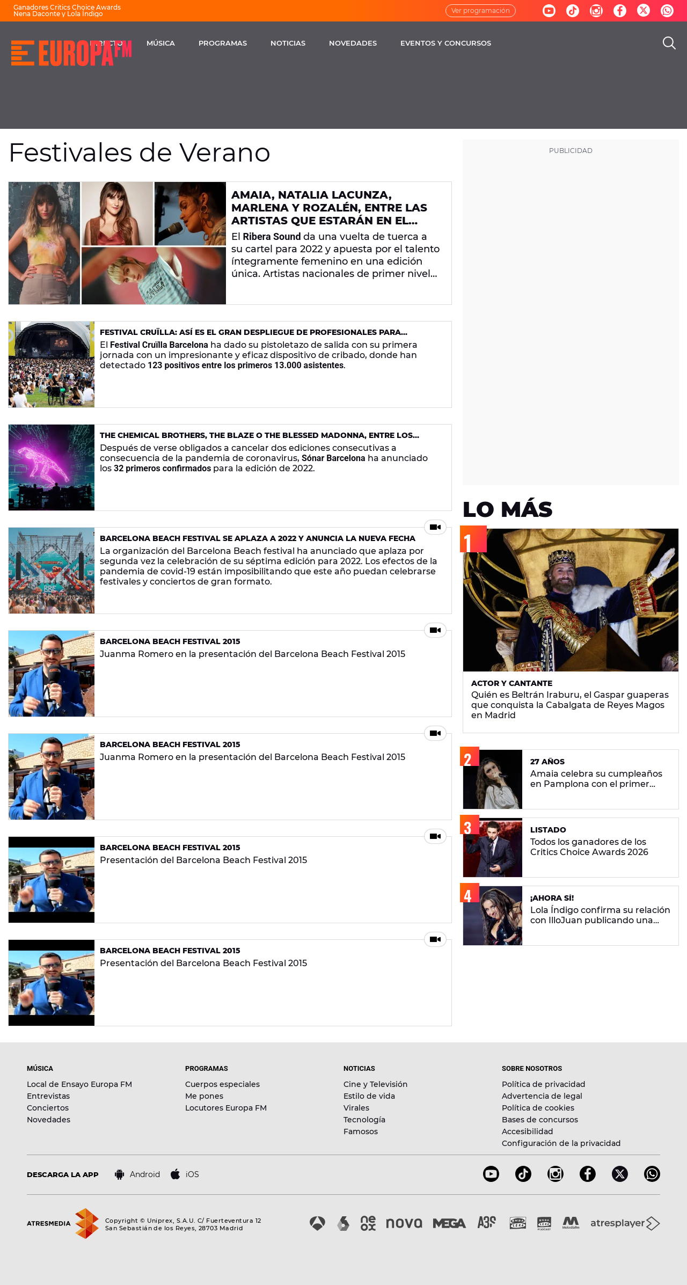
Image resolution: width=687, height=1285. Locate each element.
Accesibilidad (527, 1131)
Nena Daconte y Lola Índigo (58, 14)
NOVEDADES (437, 43)
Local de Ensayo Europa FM (79, 1084)
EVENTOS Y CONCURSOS (530, 43)
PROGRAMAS (307, 43)
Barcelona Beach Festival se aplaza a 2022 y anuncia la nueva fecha (257, 538)
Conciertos (48, 1108)
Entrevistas (48, 1096)
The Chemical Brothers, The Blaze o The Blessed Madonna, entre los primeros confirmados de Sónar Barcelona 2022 (256, 439)
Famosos (361, 1131)
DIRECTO (190, 43)
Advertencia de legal (542, 1096)
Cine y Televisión (376, 1084)
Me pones (204, 1096)
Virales (356, 1108)
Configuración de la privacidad (561, 1143)
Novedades (48, 1120)
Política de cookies (538, 1108)
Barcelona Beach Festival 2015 (170, 641)
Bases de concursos (540, 1120)
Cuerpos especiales (222, 1084)
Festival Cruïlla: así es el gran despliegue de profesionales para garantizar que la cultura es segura (250, 336)
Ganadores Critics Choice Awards (67, 7)
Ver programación (480, 10)
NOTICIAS (372, 43)
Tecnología (364, 1120)
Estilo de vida (369, 1096)
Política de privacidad (544, 1084)
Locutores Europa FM (226, 1108)
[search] (669, 42)
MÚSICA (245, 43)
